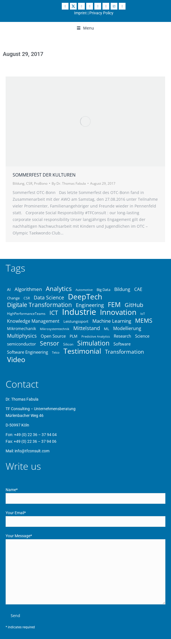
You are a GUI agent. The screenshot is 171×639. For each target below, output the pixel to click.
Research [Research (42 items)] (122, 336)
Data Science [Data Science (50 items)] (49, 297)
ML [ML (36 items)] (106, 328)
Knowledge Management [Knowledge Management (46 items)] (33, 321)
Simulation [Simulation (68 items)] (93, 343)
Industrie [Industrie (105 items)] (79, 312)
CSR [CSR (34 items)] (27, 298)
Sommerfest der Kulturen (44, 175)
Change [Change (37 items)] (13, 298)
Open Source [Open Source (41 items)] (53, 336)
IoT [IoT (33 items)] (142, 313)
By (69, 183)
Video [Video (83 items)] (16, 359)
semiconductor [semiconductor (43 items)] (21, 344)
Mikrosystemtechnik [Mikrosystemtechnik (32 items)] (54, 329)
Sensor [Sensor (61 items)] (49, 343)
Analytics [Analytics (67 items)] (59, 288)
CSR (29, 183)
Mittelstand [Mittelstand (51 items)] (86, 328)
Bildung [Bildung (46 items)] (122, 289)
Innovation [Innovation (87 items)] (118, 312)
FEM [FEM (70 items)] (114, 305)
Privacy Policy (101, 13)
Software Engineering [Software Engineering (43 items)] (27, 352)
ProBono (40, 183)
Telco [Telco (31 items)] (56, 353)
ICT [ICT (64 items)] (53, 313)
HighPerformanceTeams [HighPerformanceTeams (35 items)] (26, 313)
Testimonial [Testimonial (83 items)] (82, 351)
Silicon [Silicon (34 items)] (68, 344)
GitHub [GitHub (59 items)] (134, 305)
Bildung (18, 183)
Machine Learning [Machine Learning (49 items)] (111, 321)
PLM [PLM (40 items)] (73, 336)
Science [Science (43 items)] (142, 336)
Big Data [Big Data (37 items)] (103, 289)
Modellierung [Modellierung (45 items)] (127, 328)
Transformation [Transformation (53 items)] (124, 352)
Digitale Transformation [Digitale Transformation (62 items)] (39, 305)
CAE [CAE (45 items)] (138, 289)
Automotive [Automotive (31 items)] (84, 290)
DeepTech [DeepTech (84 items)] (85, 296)
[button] (85, 28)
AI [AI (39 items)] (9, 289)
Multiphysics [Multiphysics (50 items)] (22, 336)
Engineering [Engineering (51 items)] (90, 305)
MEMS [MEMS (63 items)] (143, 320)
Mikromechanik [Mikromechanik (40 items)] (21, 328)
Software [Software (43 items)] (122, 344)
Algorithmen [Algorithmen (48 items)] (28, 289)
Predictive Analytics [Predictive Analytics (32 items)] (95, 336)
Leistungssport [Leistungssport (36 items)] (75, 321)
